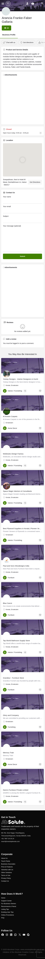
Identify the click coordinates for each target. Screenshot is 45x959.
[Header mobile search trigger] (42, 3)
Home (3, 898)
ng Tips (6, 909)
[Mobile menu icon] (3, 3)
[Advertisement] (22, 100)
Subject (22, 219)
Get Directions (35, 182)
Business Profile (8, 35)
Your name (22, 199)
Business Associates (8, 864)
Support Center (6, 901)
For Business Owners (8, 903)
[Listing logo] (6, 11)
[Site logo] (8, 3)
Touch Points (5, 861)
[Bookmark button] (40, 391)
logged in (16, 343)
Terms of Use (5, 875)
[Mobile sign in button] (27, 3)
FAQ (2, 918)
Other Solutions (6, 872)
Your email (22, 209)
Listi (2, 909)
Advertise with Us (7, 870)
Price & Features (7, 867)
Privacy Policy (6, 878)
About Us (4, 858)
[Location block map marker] (22, 159)
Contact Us (5, 881)
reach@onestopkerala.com (10, 841)
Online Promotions (7, 915)
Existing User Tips (7, 912)
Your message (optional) (22, 238)
